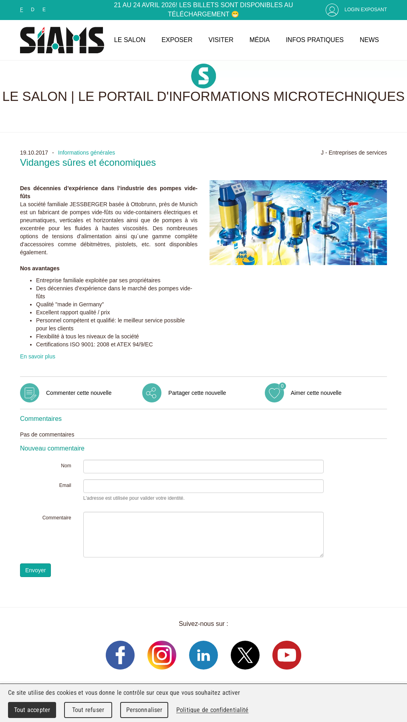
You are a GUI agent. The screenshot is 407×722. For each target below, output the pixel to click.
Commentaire (56, 518)
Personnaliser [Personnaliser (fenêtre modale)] (144, 710)
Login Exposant (366, 9)
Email (65, 485)
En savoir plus (37, 356)
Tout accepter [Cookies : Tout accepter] (32, 710)
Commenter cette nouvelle (78, 393)
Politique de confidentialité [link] (212, 710)
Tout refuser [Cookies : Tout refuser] (88, 710)
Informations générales (86, 152)
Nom (66, 466)
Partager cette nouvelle (197, 393)
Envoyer (35, 570)
